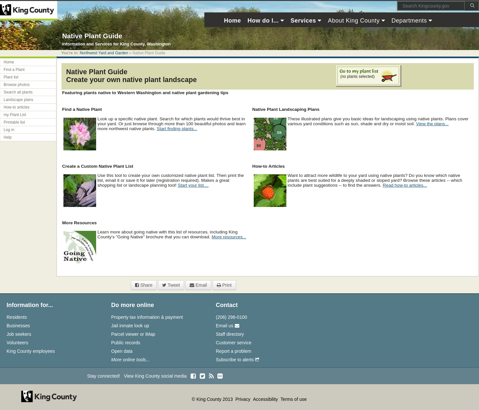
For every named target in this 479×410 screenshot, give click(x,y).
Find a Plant (14, 69)
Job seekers (19, 334)
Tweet (171, 285)
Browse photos (16, 84)
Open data (121, 351)
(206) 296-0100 (231, 317)
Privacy (243, 399)
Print (224, 285)
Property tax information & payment (147, 317)
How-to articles (16, 107)
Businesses (18, 325)
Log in (9, 130)
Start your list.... (193, 185)
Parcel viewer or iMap (133, 334)
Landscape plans (18, 99)
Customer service (233, 342)
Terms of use (294, 399)
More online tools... (130, 359)
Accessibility (266, 399)
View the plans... (432, 123)
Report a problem (233, 351)
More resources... (229, 236)
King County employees (31, 351)
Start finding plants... (177, 128)
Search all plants (18, 92)
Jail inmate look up (130, 325)
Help (8, 137)
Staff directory (230, 334)
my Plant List (15, 114)
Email (198, 285)
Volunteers (17, 342)
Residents (17, 317)
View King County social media (155, 376)
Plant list (11, 77)
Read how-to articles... (405, 185)
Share (143, 285)
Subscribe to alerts (237, 359)
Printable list (14, 122)
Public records (125, 342)
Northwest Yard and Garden (104, 53)
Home (9, 62)
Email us (227, 325)
